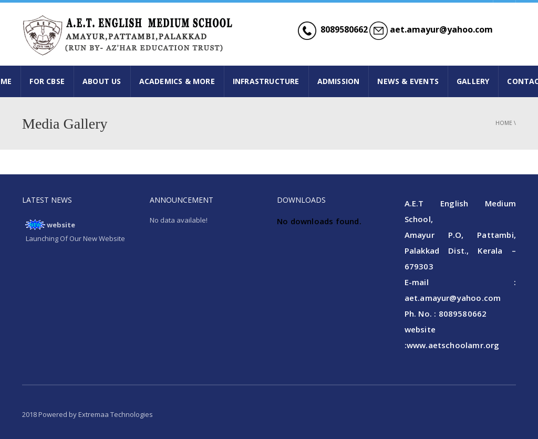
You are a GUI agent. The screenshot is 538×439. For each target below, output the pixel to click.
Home (503, 123)
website (61, 224)
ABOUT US (101, 81)
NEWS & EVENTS (408, 81)
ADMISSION (338, 81)
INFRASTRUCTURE (266, 81)
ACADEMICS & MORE (177, 81)
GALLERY (473, 81)
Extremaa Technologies (115, 414)
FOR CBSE (47, 81)
